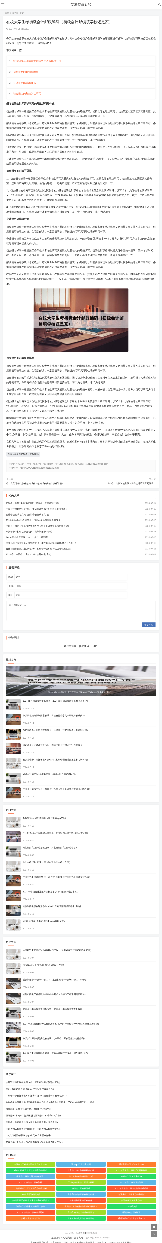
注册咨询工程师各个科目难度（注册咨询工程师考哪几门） (35, 1123)
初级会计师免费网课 (81, 1182)
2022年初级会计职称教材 (30, 1176)
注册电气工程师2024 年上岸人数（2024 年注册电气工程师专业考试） (57, 871)
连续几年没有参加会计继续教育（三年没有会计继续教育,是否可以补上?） (42, 547)
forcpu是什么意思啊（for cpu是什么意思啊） (28, 541)
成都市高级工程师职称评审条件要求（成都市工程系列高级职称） (55, 988)
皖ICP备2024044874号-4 (98, 1231)
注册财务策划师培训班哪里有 (81, 1212)
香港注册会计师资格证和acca (131, 1212)
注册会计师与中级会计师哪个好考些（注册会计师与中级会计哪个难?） (58, 783)
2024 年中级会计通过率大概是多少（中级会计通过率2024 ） (53, 885)
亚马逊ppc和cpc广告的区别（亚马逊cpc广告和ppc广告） (34, 1109)
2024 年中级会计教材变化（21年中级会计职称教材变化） (34, 524)
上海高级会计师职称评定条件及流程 (30, 1182)
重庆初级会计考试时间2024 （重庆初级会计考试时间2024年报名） (56, 973)
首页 (7, 13)
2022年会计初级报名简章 (131, 1176)
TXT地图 (80, 1226)
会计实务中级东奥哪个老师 (81, 1170)
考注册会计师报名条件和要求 (131, 1188)
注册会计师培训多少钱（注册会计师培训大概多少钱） (32, 1116)
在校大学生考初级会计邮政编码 (23, 458)
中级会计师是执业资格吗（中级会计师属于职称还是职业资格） (37, 513)
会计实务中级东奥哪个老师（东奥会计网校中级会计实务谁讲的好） (56, 1047)
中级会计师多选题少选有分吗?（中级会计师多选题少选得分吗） (54, 1032)
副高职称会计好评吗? (131, 1206)
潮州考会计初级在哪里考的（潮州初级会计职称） (30, 535)
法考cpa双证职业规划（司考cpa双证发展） (44, 959)
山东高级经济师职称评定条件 (81, 1188)
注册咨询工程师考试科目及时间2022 (30, 1158)
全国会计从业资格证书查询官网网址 (81, 1200)
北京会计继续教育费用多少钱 (81, 1164)
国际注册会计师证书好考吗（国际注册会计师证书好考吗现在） (54, 739)
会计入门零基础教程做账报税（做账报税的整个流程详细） (35, 487)
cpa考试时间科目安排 (31, 1188)
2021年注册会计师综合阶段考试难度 (131, 1182)
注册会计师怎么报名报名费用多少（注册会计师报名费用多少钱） (38, 530)
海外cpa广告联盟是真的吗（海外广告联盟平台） (30, 1103)
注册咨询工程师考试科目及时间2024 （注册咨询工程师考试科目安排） (58, 944)
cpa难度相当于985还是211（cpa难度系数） (44, 915)
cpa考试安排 (131, 1200)
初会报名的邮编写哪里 (26, 73)
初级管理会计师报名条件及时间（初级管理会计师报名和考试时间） (56, 753)
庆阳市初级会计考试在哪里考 (81, 1206)
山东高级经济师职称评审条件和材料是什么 (30, 1194)
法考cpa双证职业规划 (81, 1158)
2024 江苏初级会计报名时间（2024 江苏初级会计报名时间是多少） (56, 695)
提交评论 (148, 619)
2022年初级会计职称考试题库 (30, 1206)
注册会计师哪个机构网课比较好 (30, 1200)
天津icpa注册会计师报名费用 (81, 1176)
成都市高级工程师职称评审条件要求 (30, 1164)
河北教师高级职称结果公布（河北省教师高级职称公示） (50, 841)
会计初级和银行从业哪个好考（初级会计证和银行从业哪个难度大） (39, 552)
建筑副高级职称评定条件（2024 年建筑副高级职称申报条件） (53, 900)
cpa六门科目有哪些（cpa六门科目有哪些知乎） (29, 1129)
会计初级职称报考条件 (131, 1194)
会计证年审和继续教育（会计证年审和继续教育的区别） (34, 1076)
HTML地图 (91, 1226)
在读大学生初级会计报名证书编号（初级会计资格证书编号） (36, 1136)
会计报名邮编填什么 (25, 85)
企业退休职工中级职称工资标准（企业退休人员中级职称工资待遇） (56, 827)
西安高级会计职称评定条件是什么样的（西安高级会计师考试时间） (56, 724)
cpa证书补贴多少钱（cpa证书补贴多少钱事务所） (31, 1083)
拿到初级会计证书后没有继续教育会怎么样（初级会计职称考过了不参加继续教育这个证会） (51, 1096)
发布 (14, 13)
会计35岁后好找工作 (30, 1212)
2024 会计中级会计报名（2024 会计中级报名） (29, 558)
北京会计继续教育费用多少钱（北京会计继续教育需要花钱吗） (54, 1003)
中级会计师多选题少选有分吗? (31, 1170)
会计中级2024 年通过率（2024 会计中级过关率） (47, 856)
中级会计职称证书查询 (131, 1170)
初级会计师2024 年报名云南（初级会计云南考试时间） (33, 507)
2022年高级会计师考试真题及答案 (131, 1164)
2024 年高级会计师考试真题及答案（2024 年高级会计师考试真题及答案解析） (62, 1017)
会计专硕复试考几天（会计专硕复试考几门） (28, 518)
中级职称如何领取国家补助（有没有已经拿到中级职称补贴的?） (54, 709)
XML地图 (69, 1226)
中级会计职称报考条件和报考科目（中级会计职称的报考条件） (37, 1089)
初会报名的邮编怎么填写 (27, 97)
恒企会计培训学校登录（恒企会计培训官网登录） (131, 487)
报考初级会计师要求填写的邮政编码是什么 (38, 61)
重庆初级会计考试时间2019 (131, 1158)
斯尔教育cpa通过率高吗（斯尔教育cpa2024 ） (46, 812)
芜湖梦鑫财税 (81, 5)
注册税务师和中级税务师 (81, 1194)
